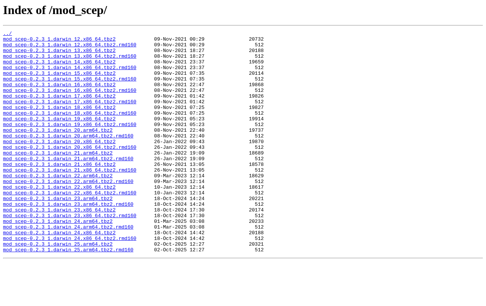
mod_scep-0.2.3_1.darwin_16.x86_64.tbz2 (59, 95)
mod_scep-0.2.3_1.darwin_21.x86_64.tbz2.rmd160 (69, 198)
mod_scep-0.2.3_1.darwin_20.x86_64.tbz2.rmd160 (69, 170)
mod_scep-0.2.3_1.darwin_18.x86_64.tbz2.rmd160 (69, 129)
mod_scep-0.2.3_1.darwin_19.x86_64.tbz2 (59, 136)
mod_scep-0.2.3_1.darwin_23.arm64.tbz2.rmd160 (68, 239)
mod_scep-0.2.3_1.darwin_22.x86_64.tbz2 (59, 218)
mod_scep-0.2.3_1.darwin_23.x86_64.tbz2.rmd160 (69, 252)
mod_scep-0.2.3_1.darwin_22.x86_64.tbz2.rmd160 (69, 225)
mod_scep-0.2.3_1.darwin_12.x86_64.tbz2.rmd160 (69, 47)
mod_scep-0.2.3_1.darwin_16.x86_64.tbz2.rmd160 (69, 102)
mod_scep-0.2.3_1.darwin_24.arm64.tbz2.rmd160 (68, 266)
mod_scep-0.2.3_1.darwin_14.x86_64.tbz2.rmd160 (69, 75)
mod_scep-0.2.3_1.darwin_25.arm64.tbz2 (58, 287)
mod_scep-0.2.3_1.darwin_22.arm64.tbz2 (58, 205)
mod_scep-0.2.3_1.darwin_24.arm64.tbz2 (58, 259)
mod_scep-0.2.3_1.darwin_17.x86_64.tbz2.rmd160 (69, 116)
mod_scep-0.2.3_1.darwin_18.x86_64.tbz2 (59, 123)
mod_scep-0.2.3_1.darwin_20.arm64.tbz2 (58, 150)
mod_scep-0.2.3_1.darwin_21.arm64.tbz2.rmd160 (68, 184)
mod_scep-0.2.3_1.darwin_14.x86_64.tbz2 (59, 68)
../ (7, 34)
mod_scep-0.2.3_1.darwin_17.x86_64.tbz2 (59, 109)
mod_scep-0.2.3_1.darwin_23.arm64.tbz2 (58, 232)
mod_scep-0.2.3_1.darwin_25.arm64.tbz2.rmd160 (68, 293)
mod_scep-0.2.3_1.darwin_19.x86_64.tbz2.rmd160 (69, 143)
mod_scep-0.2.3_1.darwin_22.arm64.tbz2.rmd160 (68, 211)
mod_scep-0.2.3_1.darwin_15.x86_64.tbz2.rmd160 (69, 88)
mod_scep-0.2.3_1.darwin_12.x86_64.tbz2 (59, 41)
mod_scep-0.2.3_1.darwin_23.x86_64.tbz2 (59, 246)
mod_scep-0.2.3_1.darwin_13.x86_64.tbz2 (59, 54)
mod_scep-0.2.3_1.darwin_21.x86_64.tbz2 (59, 191)
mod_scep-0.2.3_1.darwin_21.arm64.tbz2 (58, 177)
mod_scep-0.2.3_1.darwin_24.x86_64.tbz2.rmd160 (69, 280)
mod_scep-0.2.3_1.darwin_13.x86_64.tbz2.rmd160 (69, 61)
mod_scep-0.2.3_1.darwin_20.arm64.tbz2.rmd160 (68, 157)
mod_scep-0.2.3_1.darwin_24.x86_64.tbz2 (59, 273)
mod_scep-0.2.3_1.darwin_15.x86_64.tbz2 (59, 82)
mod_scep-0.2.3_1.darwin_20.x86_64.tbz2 (59, 164)
